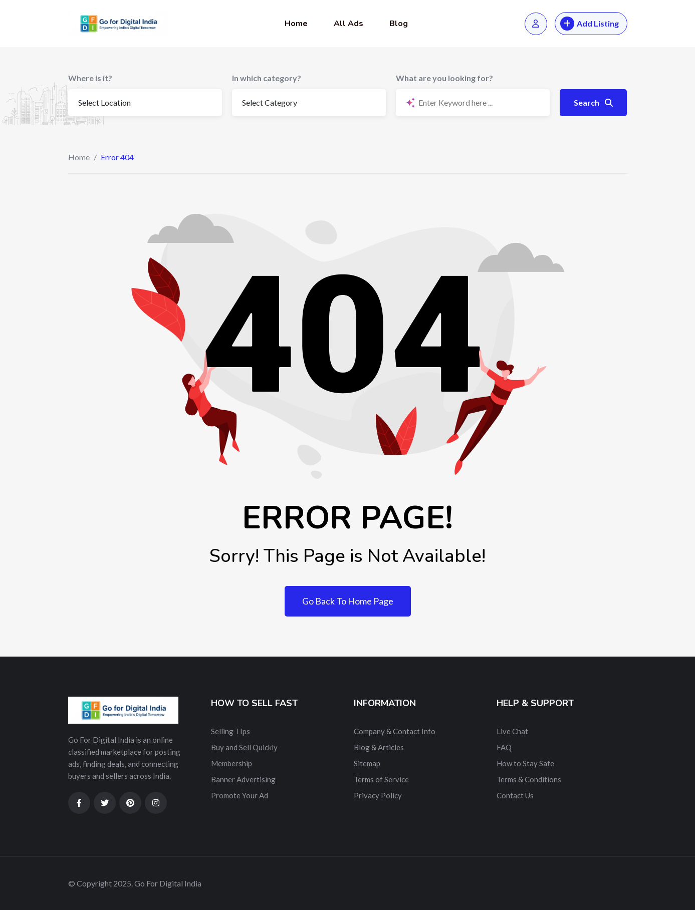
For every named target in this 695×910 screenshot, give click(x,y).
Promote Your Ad (239, 795)
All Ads (348, 23)
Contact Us (515, 795)
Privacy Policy (378, 795)
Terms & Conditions (529, 779)
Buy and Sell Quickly (244, 747)
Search (593, 102)
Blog (398, 23)
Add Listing (589, 24)
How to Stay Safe (525, 763)
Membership (231, 763)
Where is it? (90, 78)
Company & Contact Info (394, 731)
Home (296, 23)
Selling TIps (230, 731)
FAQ (504, 747)
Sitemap (367, 763)
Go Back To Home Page (347, 600)
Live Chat (512, 731)
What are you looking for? (444, 78)
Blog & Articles (379, 747)
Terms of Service (381, 779)
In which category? (266, 78)
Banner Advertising (243, 779)
